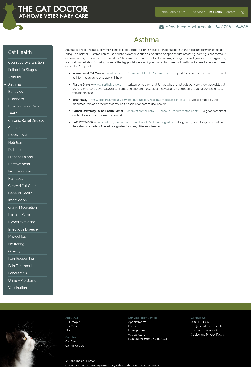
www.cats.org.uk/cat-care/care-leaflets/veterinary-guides (135, 122)
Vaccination (17, 287)
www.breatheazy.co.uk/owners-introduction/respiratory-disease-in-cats (138, 100)
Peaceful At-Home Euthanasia (147, 338)
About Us (176, 12)
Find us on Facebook (204, 330)
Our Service (195, 12)
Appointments (137, 322)
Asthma (14, 84)
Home (163, 12)
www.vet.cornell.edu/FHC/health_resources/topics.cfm (163, 111)
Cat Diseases (73, 341)
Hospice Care (19, 214)
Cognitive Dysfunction (26, 62)
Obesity (14, 250)
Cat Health (215, 12)
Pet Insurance (19, 170)
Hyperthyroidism (21, 221)
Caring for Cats (75, 345)
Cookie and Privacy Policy (207, 334)
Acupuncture (136, 334)
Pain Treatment (20, 265)
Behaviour (16, 91)
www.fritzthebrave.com (109, 84)
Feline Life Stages (22, 69)
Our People (72, 322)
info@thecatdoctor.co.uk (185, 26)
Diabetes (15, 149)
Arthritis (14, 76)
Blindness (16, 98)
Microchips (17, 236)
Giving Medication (22, 207)
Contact (230, 12)
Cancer (14, 127)
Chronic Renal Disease (26, 120)
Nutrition (15, 142)
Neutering (16, 243)
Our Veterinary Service (142, 318)
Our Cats (71, 326)
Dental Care (17, 134)
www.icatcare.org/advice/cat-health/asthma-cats (137, 73)
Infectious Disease (23, 229)
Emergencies (136, 330)
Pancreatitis (17, 272)
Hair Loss (15, 178)
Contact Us (198, 318)
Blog (241, 12)
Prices (132, 326)
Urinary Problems (22, 280)
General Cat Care (22, 185)
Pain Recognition (21, 258)
